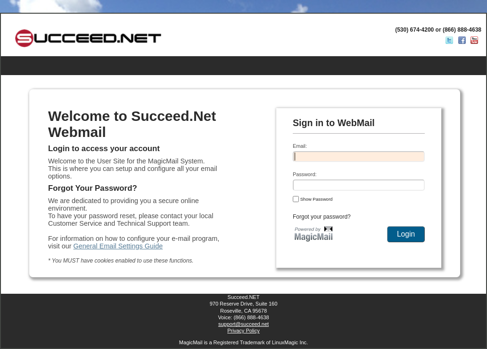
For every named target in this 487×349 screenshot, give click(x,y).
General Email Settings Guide (118, 246)
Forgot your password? (322, 216)
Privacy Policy (243, 330)
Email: (300, 146)
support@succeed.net (243, 324)
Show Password (312, 199)
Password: (304, 174)
